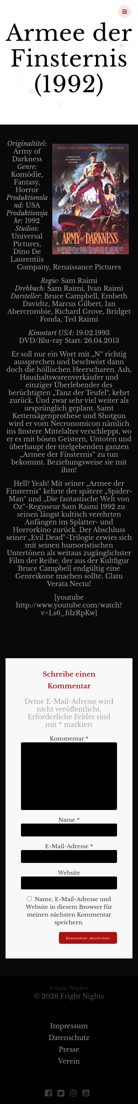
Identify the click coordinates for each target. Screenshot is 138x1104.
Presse (69, 1050)
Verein (69, 1061)
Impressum (69, 1026)
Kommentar (69, 738)
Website (69, 872)
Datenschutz (69, 1038)
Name (68, 819)
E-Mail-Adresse (69, 846)
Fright (45, 11)
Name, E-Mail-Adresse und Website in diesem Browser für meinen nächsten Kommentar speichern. (69, 911)
